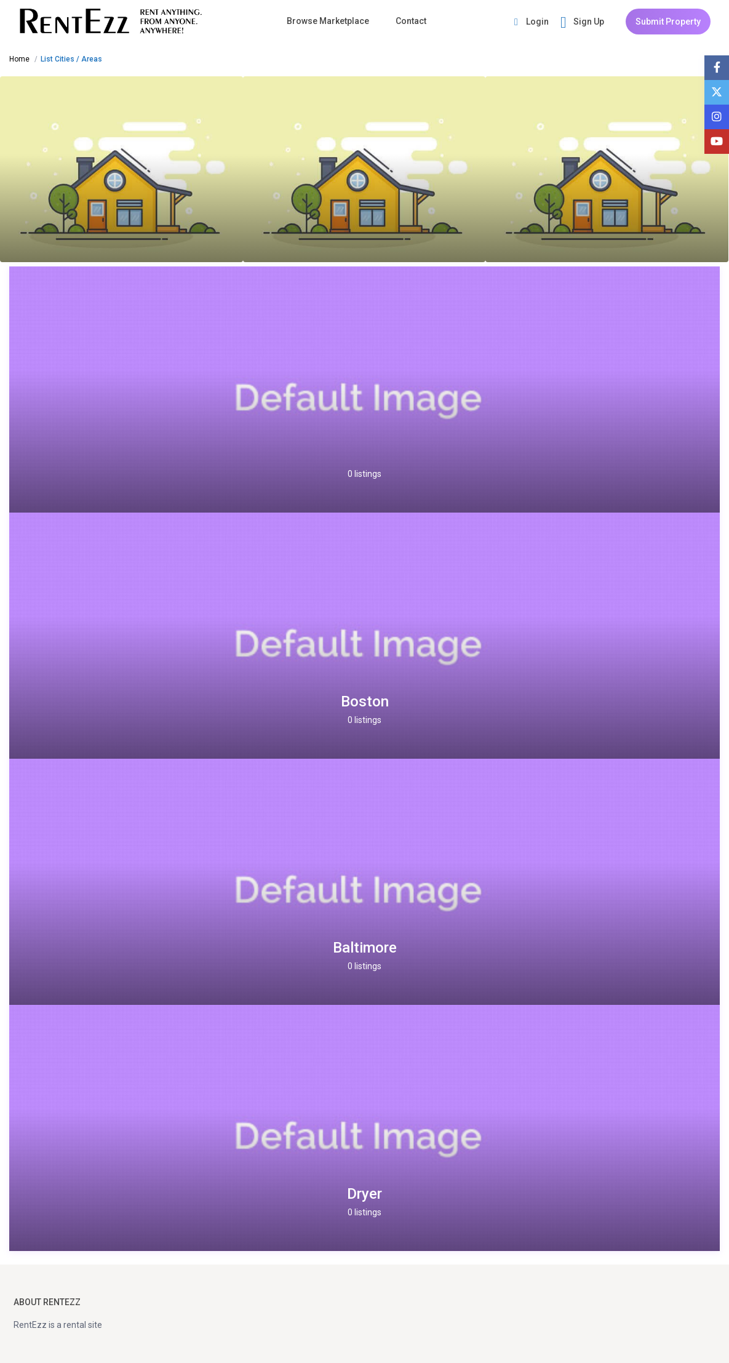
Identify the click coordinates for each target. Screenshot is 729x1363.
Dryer (364, 1193)
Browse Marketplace (328, 21)
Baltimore (365, 947)
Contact (411, 21)
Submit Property (668, 21)
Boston (365, 701)
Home (19, 59)
